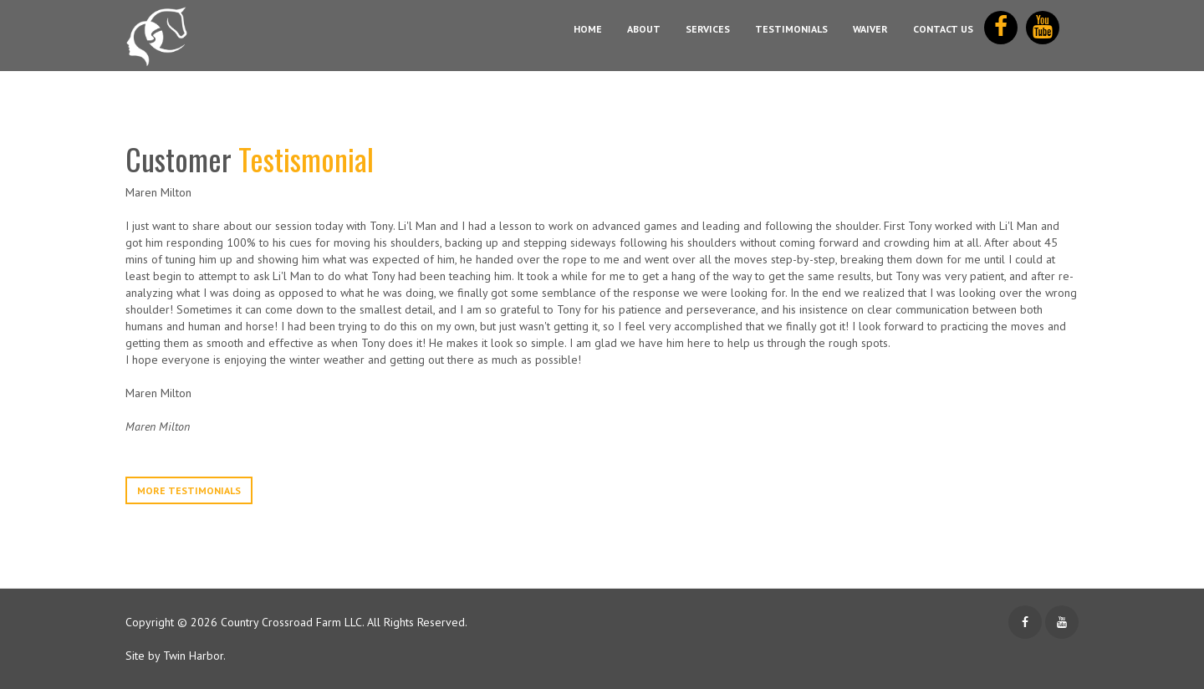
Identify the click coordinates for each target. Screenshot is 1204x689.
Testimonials (791, 29)
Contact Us (943, 29)
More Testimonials (189, 490)
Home (588, 29)
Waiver (870, 29)
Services (708, 29)
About (644, 29)
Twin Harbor (193, 655)
